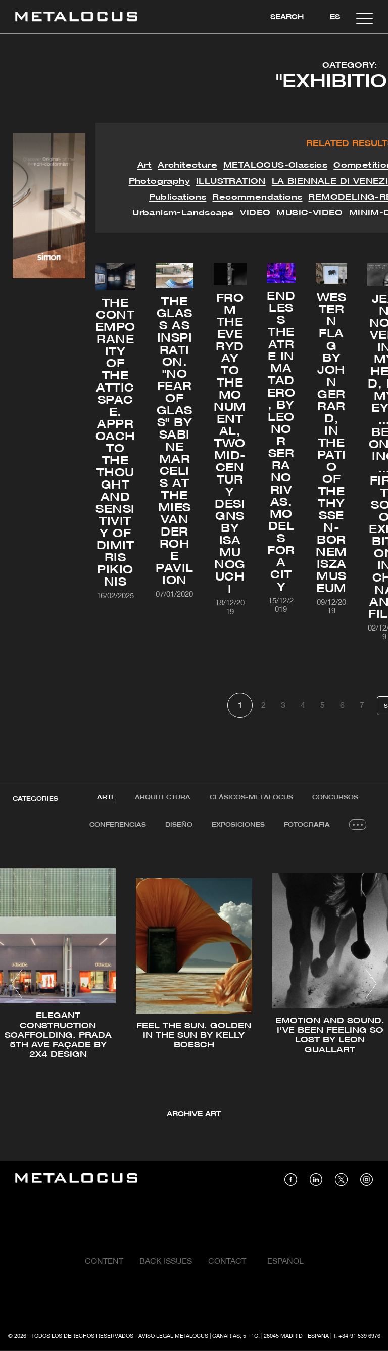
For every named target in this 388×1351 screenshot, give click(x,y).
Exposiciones (238, 825)
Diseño (178, 825)
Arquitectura (162, 797)
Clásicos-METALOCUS (251, 797)
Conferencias (117, 825)
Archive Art (194, 1114)
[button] (17, 983)
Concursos (335, 797)
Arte (106, 797)
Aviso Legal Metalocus (173, 1336)
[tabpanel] (194, 985)
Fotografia (307, 825)
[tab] (106, 797)
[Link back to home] (76, 18)
